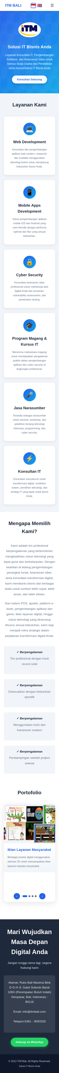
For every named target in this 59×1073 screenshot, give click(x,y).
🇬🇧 (39, 5)
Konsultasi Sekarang (29, 80)
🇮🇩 (33, 5)
